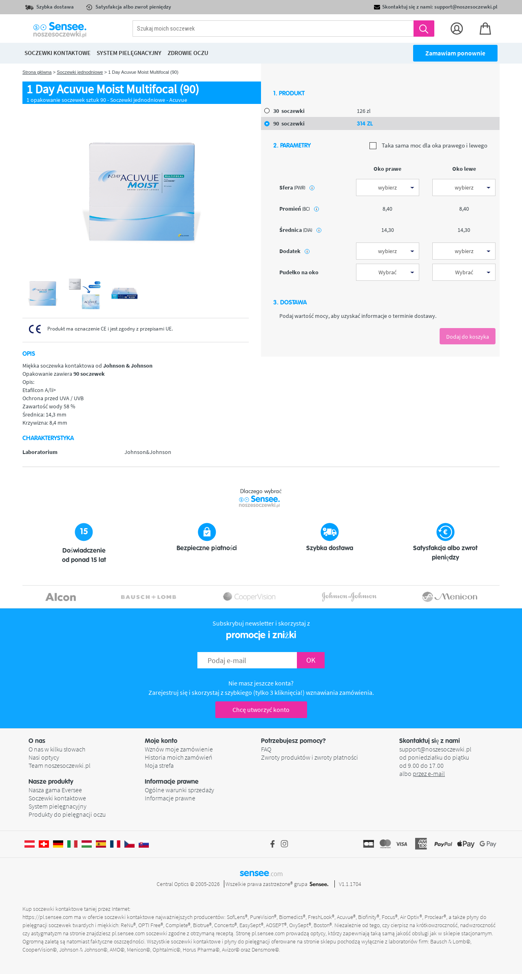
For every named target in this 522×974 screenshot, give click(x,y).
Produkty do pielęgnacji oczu (67, 814)
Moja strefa (159, 765)
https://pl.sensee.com (47, 917)
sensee (261, 873)
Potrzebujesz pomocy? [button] (293, 741)
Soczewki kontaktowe (57, 798)
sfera (296, 187)
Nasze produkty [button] (51, 782)
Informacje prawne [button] (172, 782)
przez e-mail (429, 773)
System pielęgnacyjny (57, 806)
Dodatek (294, 251)
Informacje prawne (170, 798)
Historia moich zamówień (178, 757)
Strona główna (37, 72)
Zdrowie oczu (188, 53)
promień (299, 208)
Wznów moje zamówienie (179, 749)
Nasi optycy (44, 757)
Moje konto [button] (161, 741)
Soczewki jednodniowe (80, 72)
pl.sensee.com (128, 933)
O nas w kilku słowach (57, 749)
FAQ (266, 749)
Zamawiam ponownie (455, 53)
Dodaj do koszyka (467, 336)
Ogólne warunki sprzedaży (179, 790)
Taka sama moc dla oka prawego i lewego (428, 145)
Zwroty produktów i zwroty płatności (309, 757)
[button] (87, 741)
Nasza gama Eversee (55, 790)
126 (364, 111)
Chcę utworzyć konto (261, 709)
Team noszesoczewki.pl (60, 765)
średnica (300, 230)
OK (310, 660)
